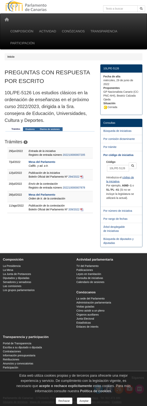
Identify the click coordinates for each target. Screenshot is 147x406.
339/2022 (73, 209)
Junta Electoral (85, 318)
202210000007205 (74, 154)
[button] (132, 165)
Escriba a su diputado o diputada (22, 347)
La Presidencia (12, 265)
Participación (22, 43)
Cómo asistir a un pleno (90, 310)
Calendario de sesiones (90, 282)
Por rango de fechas (115, 218)
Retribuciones (11, 359)
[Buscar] (141, 8)
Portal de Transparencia (17, 343)
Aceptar (84, 400)
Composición (21, 31)
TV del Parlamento (87, 265)
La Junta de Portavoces (17, 274)
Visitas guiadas (85, 306)
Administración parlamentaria (93, 302)
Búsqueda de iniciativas (117, 130)
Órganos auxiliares (87, 314)
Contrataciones (12, 351)
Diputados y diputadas (16, 278)
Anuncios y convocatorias (18, 363)
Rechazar (64, 400)
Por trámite (109, 146)
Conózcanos (73, 31)
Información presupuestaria (19, 355)
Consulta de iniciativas (89, 278)
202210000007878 (74, 187)
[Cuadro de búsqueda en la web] (120, 8)
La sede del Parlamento (90, 298)
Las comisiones (12, 286)
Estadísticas (83, 322)
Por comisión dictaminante (119, 138)
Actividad (47, 31)
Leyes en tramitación (88, 274)
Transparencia (104, 31)
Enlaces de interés (87, 326)
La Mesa (8, 269)
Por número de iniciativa (117, 210)
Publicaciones (84, 269)
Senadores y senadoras (17, 282)
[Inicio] (7, 19)
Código (110, 161)
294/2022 (73, 176)
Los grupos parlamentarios (19, 290)
